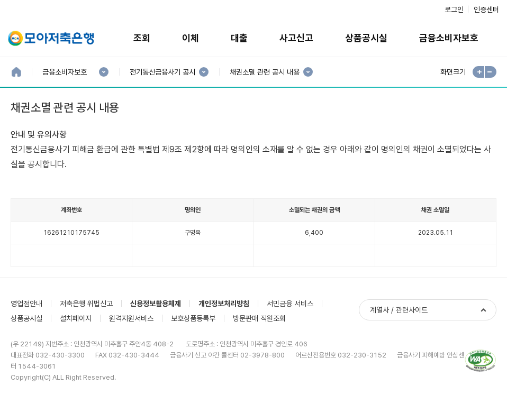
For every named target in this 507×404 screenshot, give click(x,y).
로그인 (454, 9)
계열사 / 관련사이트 (399, 310)
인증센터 (486, 9)
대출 (239, 37)
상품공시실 (366, 37)
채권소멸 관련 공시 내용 (264, 72)
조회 (141, 37)
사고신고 (296, 37)
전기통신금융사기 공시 (162, 72)
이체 (190, 37)
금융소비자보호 (448, 37)
